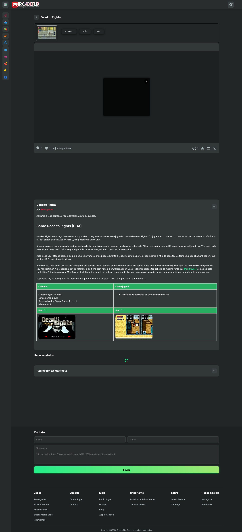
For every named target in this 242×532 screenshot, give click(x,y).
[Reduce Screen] (209, 148)
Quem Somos (178, 499)
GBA (98, 31)
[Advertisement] (126, 174)
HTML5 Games (41, 504)
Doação (103, 504)
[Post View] (195, 148)
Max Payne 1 (190, 268)
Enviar (126, 470)
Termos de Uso (138, 504)
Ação (85, 31)
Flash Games (41, 509)
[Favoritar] (202, 148)
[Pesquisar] (231, 5)
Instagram (207, 499)
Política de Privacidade (142, 499)
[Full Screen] (215, 148)
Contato (74, 504)
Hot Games (40, 519)
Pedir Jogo (105, 499)
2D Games (69, 31)
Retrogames (47, 209)
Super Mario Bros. (43, 514)
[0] (39, 148)
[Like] (47, 148)
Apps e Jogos (106, 514)
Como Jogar (76, 499)
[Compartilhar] (62, 148)
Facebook (207, 504)
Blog (101, 509)
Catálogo (176, 504)
